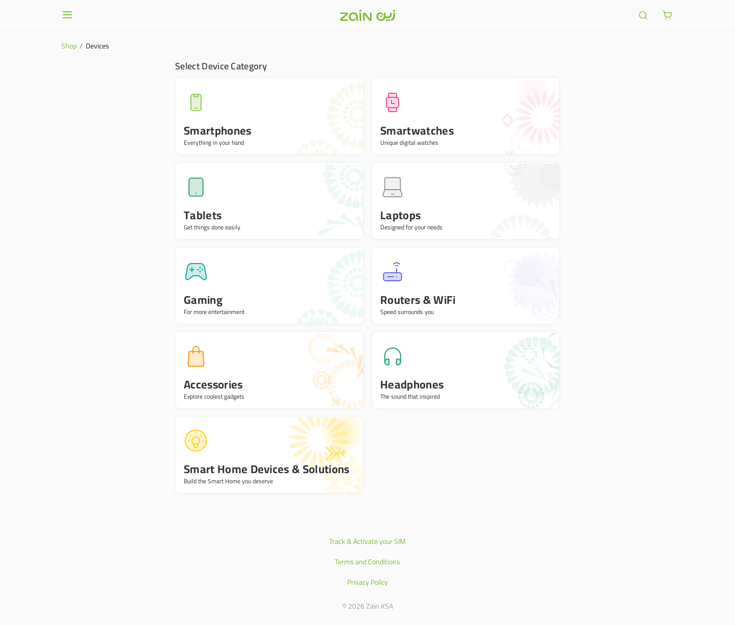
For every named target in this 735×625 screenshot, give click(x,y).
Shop (69, 46)
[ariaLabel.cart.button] (668, 15)
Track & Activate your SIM (367, 541)
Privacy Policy (367, 582)
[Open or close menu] (67, 15)
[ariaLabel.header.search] (643, 15)
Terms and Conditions (367, 562)
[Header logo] (367, 15)
